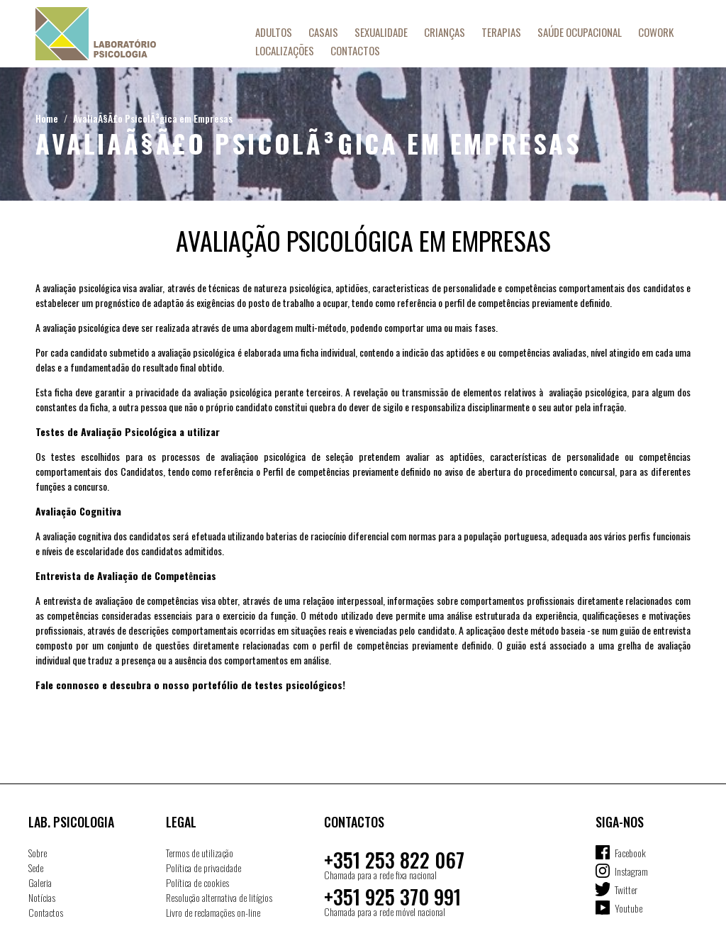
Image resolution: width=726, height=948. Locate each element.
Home (46, 118)
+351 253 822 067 (394, 859)
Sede (35, 867)
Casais (323, 32)
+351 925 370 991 (392, 896)
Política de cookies (197, 882)
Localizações (284, 50)
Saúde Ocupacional (579, 32)
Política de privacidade (203, 867)
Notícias (41, 897)
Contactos (355, 50)
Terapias (501, 32)
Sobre (37, 852)
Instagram (631, 871)
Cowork (656, 32)
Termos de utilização (199, 852)
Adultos (273, 32)
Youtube (628, 907)
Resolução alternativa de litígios (219, 897)
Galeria (40, 882)
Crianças (444, 32)
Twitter (626, 889)
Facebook (630, 852)
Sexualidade (381, 32)
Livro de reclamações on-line (213, 912)
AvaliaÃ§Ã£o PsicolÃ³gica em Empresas (153, 118)
